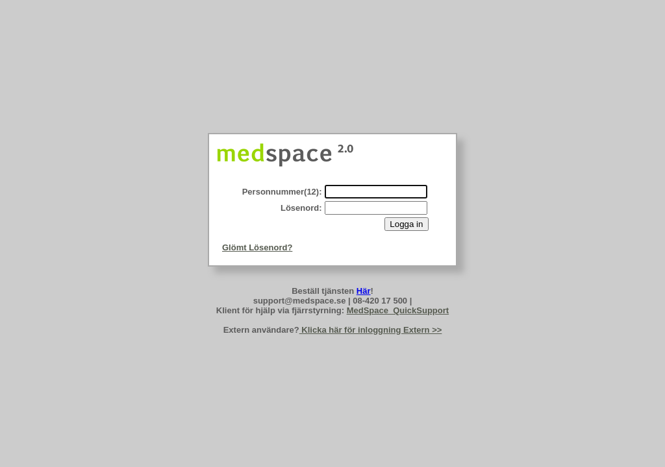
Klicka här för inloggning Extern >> (370, 330)
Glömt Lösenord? (257, 247)
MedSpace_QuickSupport (398, 310)
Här (364, 291)
